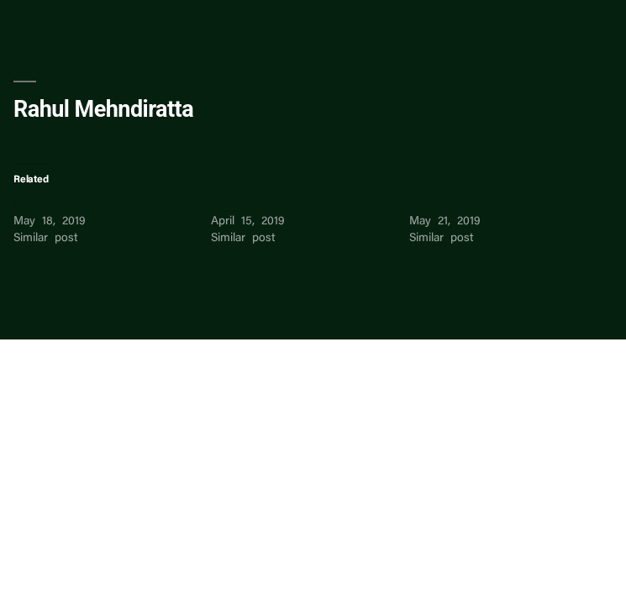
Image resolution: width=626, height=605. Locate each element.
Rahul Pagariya (449, 205)
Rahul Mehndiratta (62, 205)
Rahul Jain (238, 205)
